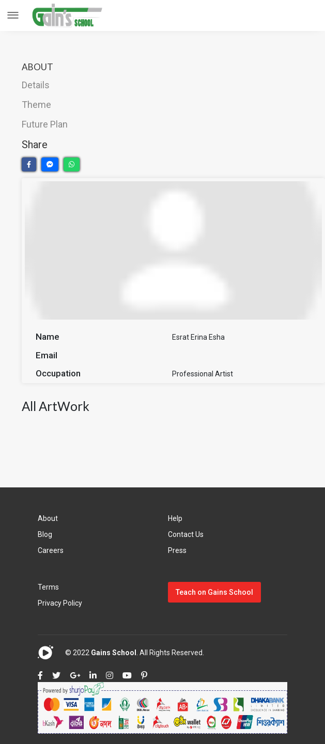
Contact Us (186, 534)
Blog (45, 534)
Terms (48, 587)
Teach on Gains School (214, 592)
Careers (51, 550)
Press (177, 550)
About (48, 518)
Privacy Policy (60, 603)
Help (175, 518)
